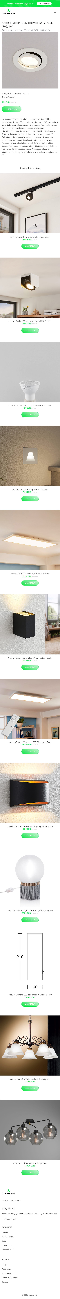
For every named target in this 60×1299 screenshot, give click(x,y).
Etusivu (4, 30)
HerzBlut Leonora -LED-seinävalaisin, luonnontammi (30, 995)
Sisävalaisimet (7, 1236)
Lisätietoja (12, 109)
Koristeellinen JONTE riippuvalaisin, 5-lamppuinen (30, 1079)
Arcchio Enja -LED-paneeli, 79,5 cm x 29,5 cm (30, 574)
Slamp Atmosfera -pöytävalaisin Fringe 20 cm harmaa (30, 910)
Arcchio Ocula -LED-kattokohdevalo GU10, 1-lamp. (30, 321)
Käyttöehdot (7, 1273)
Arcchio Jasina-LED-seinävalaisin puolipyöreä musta (30, 826)
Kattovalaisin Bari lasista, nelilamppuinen (30, 1163)
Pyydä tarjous (44, 3)
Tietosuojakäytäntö (10, 1278)
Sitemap (5, 1282)
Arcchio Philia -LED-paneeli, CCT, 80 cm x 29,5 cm (30, 742)
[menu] (55, 12)
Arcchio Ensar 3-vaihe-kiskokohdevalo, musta (30, 237)
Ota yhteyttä (7, 1269)
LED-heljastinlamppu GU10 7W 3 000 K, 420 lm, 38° (30, 405)
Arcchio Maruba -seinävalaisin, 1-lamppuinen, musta (30, 658)
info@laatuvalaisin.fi (10, 1219)
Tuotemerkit (17, 93)
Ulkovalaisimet (8, 1249)
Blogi (4, 1265)
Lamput (5, 1232)
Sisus (4, 1241)
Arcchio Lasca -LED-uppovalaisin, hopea (30, 489)
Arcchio (26, 93)
